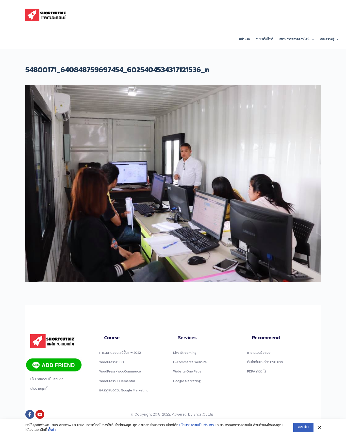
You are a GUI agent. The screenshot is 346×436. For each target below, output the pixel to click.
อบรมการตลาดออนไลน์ (297, 39)
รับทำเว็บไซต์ (264, 39)
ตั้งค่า (52, 429)
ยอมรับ (303, 427)
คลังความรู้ (329, 39)
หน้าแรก (244, 39)
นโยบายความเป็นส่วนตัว (196, 425)
